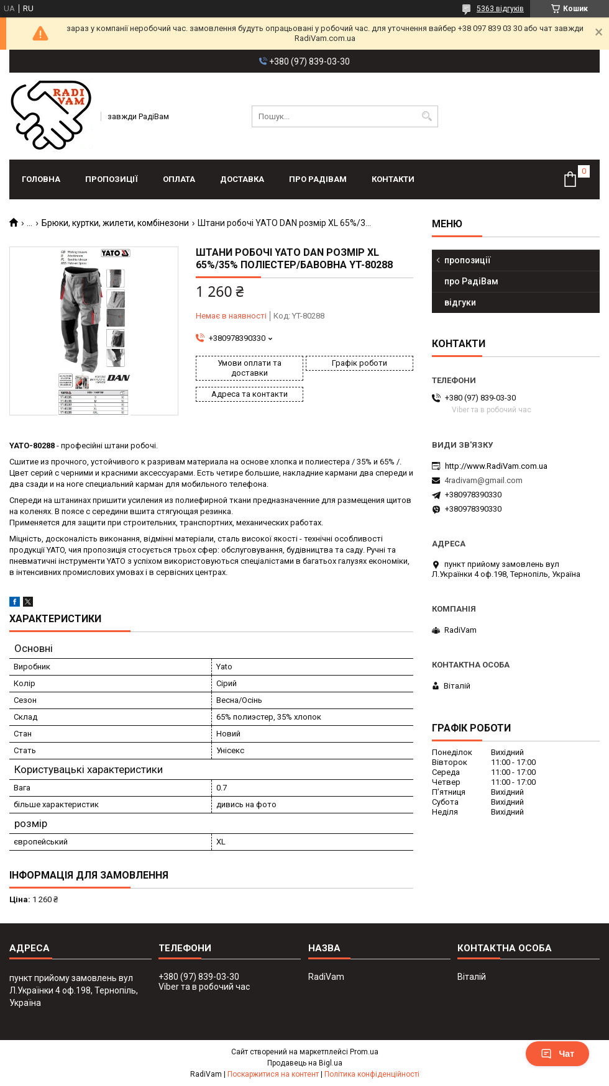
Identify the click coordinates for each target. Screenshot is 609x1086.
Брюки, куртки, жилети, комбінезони (115, 223)
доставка (242, 179)
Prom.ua (364, 1052)
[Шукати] (427, 116)
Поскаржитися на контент (273, 1074)
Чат (557, 1053)
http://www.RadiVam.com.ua (496, 466)
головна (41, 179)
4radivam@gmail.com (483, 480)
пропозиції (111, 179)
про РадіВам (318, 179)
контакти (393, 179)
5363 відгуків (500, 8)
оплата (179, 179)
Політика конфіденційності (371, 1074)
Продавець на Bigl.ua (304, 1063)
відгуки (460, 302)
